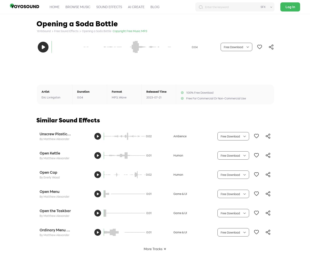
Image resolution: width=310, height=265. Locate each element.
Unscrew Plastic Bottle (55, 134)
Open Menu (50, 191)
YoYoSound (44, 31)
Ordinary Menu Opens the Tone (55, 230)
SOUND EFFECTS (109, 7)
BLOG (155, 7)
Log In (290, 7)
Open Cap (48, 172)
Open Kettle (50, 153)
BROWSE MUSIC (77, 7)
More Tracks (155, 249)
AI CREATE (136, 7)
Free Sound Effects (66, 31)
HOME (55, 7)
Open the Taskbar (55, 210)
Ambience (180, 136)
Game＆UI (180, 194)
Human (178, 155)
